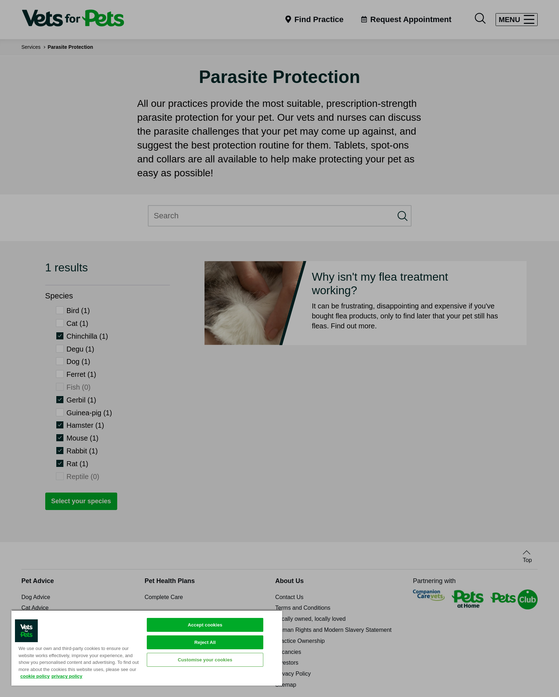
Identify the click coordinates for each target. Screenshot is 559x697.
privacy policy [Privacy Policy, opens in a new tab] (66, 676)
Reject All (205, 642)
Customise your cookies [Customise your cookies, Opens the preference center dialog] (205, 659)
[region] (146, 648)
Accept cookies (205, 625)
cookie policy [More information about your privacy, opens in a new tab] (35, 676)
